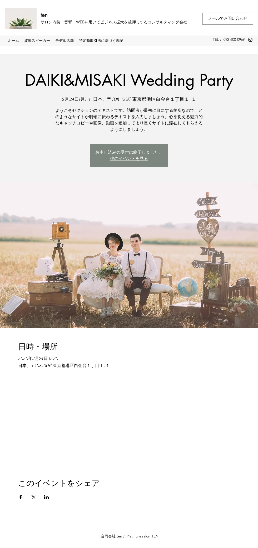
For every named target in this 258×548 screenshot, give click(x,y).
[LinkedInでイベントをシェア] (46, 497)
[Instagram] (250, 39)
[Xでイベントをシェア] (33, 497)
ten (44, 14)
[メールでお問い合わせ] (227, 18)
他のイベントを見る (129, 158)
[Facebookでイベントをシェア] (20, 497)
